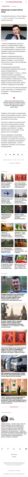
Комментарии (5, 6)
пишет (3, 47)
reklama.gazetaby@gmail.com (19, 473)
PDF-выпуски (14, 454)
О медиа (14, 456)
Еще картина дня (14, 406)
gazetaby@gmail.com (7, 473)
